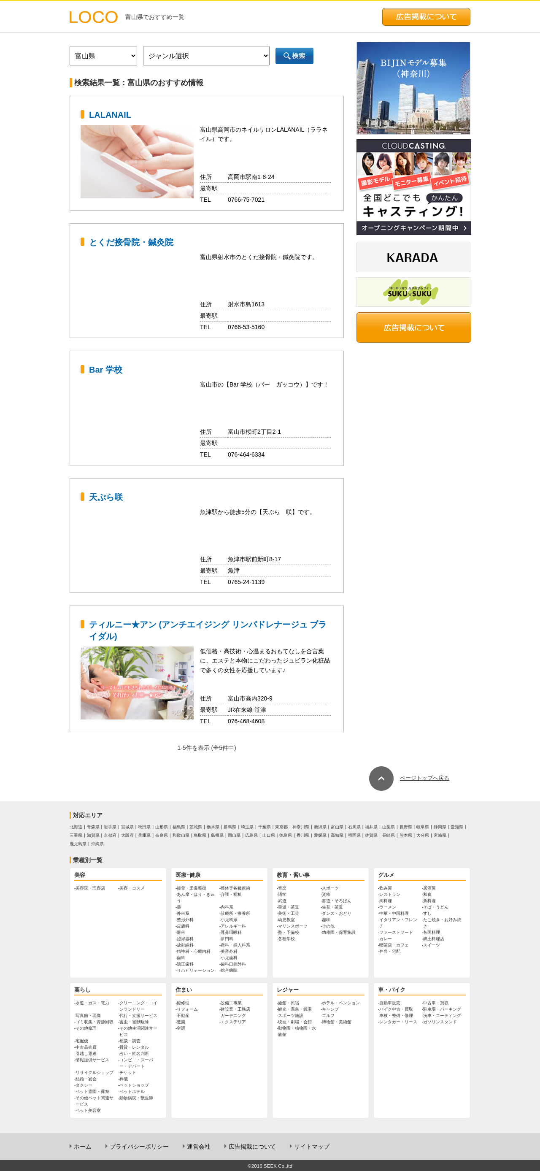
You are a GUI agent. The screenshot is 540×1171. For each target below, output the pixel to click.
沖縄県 (97, 843)
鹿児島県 (78, 843)
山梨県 (388, 827)
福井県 (371, 827)
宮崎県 (440, 835)
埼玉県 (247, 827)
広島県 (251, 835)
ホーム (83, 1146)
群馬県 (230, 827)
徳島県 (285, 835)
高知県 (337, 835)
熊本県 (406, 835)
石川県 (354, 827)
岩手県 (110, 827)
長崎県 (388, 835)
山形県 (161, 827)
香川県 (303, 835)
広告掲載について (252, 1146)
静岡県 (440, 827)
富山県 (337, 827)
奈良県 (161, 835)
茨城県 (195, 827)
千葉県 (264, 827)
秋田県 (144, 827)
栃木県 (213, 827)
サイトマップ (311, 1146)
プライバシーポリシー (139, 1146)
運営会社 (199, 1146)
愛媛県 (320, 835)
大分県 (422, 835)
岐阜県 (422, 827)
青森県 (93, 827)
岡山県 (234, 835)
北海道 (76, 827)
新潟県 (320, 827)
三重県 (76, 835)
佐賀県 (371, 835)
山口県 (268, 835)
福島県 (179, 827)
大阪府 (127, 835)
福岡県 (354, 835)
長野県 (406, 827)
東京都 (281, 827)
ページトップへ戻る (409, 778)
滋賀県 (93, 835)
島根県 (217, 835)
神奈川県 (300, 827)
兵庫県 (144, 835)
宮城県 (127, 827)
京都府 (110, 835)
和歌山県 (181, 835)
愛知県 (457, 827)
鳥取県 (200, 835)
